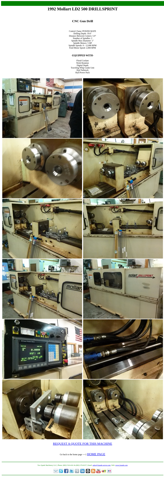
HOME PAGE (96, 454)
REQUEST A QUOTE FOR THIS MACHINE (82, 443)
